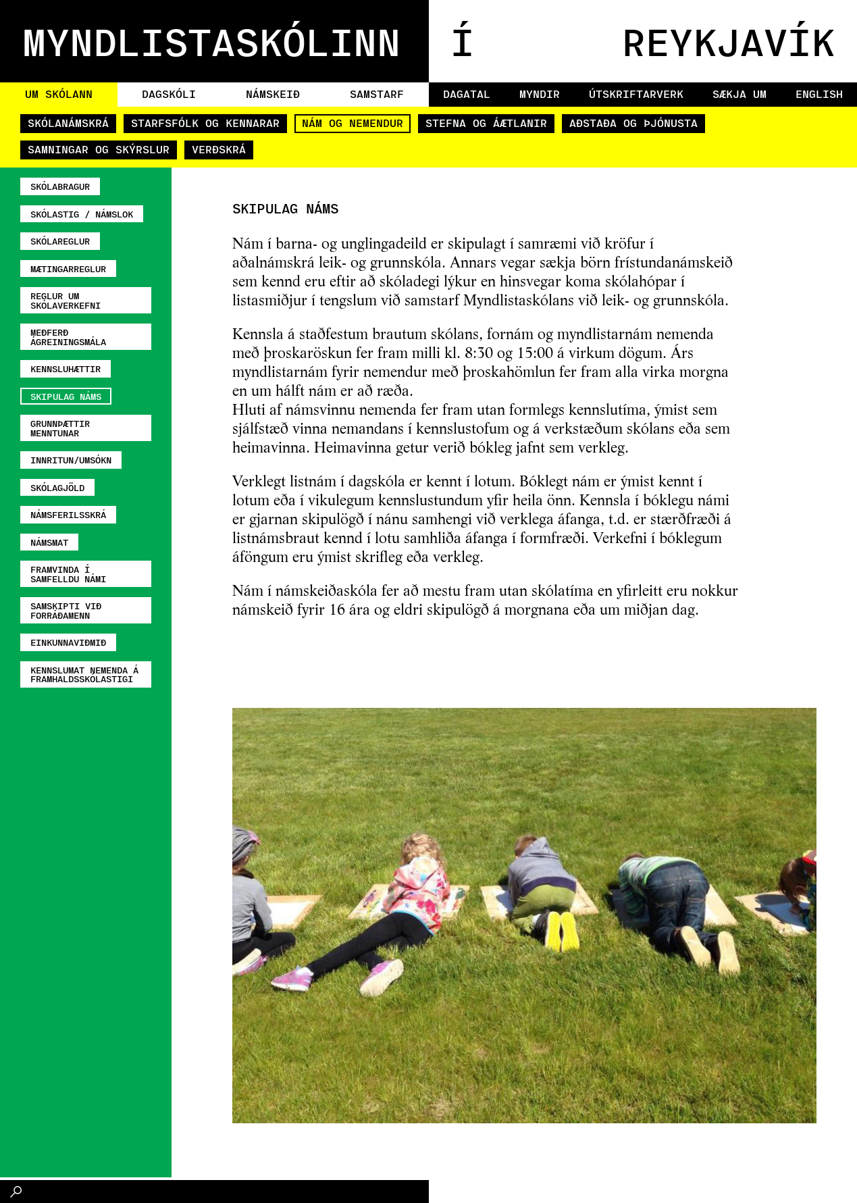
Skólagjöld (57, 487)
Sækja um (739, 93)
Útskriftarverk (636, 93)
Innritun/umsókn (70, 459)
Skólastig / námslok (81, 214)
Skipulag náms (65, 396)
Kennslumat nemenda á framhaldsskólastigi (84, 674)
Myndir (539, 93)
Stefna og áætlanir (486, 122)
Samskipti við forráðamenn (65, 610)
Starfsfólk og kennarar (205, 122)
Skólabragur (60, 186)
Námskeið (273, 93)
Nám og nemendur (352, 122)
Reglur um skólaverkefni (65, 300)
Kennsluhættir (65, 368)
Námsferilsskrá (68, 514)
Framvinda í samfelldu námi (68, 573)
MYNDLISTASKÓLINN (211, 40)
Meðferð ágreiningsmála (68, 336)
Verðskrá (219, 149)
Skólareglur (60, 241)
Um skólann (59, 93)
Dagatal (466, 93)
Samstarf (377, 93)
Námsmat (49, 542)
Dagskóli (169, 93)
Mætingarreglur (68, 268)
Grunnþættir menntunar (60, 427)
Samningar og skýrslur (99, 149)
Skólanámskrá (68, 122)
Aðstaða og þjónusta (633, 122)
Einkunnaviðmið (68, 642)
